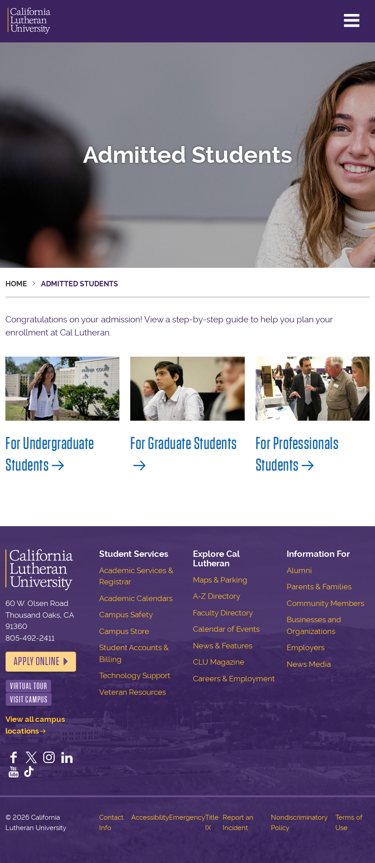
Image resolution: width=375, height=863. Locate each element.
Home (16, 284)
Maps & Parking (220, 579)
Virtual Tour (28, 686)
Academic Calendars (136, 598)
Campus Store (124, 631)
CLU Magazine (218, 661)
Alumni (299, 570)
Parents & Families (319, 586)
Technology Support (134, 675)
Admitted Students (187, 155)
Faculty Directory (223, 612)
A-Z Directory (216, 596)
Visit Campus (29, 699)
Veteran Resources (132, 692)
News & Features (222, 645)
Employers (306, 647)
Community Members (325, 603)
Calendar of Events (226, 628)
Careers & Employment (234, 678)
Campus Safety (126, 614)
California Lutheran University (29, 21)
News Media (309, 664)
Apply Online (36, 661)
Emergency (187, 817)
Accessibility (150, 817)
